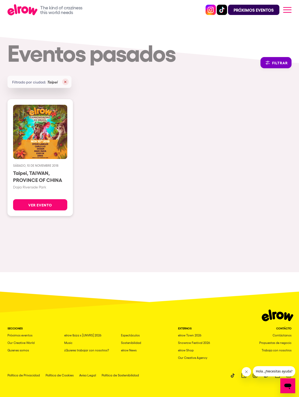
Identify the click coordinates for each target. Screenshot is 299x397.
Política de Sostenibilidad (120, 375)
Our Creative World (21, 342)
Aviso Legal (87, 375)
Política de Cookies (60, 375)
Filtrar (276, 62)
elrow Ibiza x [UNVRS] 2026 (82, 335)
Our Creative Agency (192, 357)
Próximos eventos (19, 335)
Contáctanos (282, 335)
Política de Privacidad (23, 375)
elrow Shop (186, 350)
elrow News (129, 350)
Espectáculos (130, 335)
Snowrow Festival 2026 (194, 342)
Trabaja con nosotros (277, 350)
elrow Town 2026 (189, 335)
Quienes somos (18, 350)
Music (68, 342)
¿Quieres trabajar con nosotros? (86, 350)
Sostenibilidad (131, 342)
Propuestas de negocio (275, 342)
